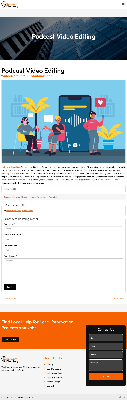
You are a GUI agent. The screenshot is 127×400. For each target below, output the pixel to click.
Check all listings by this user (16, 197)
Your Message (10, 256)
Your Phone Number (12, 245)
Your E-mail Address (13, 234)
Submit (10, 287)
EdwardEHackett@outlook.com (19, 210)
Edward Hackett (38, 76)
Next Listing (120, 298)
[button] (123, 4)
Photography (8, 76)
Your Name (9, 224)
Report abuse (54, 197)
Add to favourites (38, 197)
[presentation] (25, 276)
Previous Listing (8, 298)
